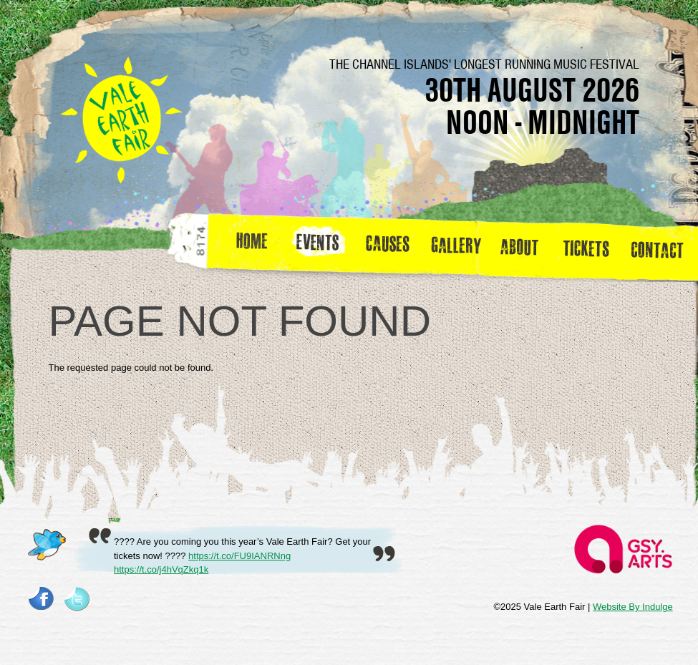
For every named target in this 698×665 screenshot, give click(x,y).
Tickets (591, 246)
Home (253, 246)
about (519, 246)
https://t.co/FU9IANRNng (239, 555)
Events (323, 246)
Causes (387, 246)
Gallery (459, 246)
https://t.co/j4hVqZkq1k (161, 569)
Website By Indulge (633, 606)
